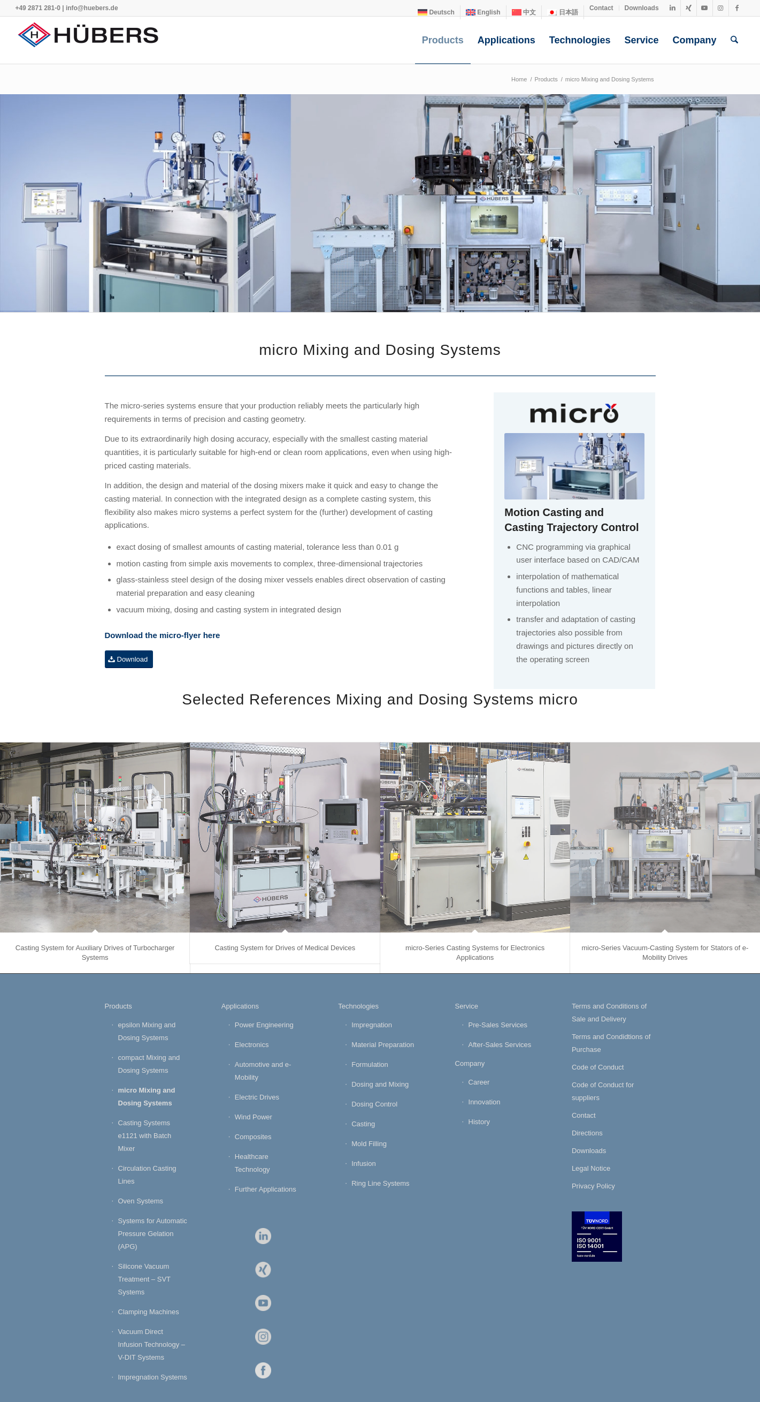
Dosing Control (374, 1104)
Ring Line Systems (380, 1183)
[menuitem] (436, 12)
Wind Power (253, 1117)
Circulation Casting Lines (147, 1174)
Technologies (358, 1006)
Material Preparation (382, 1045)
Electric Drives (257, 1097)
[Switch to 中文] (524, 12)
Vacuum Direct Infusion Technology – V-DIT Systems (152, 1344)
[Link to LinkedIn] (672, 8)
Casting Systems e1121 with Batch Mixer (145, 1136)
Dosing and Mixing (380, 1084)
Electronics (252, 1045)
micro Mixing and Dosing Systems (146, 1096)
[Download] (129, 659)
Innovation (485, 1102)
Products (118, 1006)
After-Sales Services (500, 1045)
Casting (363, 1124)
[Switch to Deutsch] (436, 12)
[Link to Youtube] (704, 8)
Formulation (369, 1064)
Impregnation (371, 1025)
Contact (601, 8)
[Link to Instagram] (720, 8)
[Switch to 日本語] (562, 12)
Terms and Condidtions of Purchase (611, 1043)
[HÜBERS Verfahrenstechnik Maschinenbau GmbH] (95, 40)
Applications (240, 1006)
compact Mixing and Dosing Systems (149, 1064)
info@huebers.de (92, 8)
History (479, 1122)
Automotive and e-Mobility (263, 1070)
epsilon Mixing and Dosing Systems (147, 1031)
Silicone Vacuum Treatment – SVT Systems (144, 1279)
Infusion (363, 1164)
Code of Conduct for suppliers (603, 1091)
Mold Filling (369, 1144)
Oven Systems (141, 1201)
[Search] (734, 40)
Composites (253, 1137)
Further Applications (265, 1189)
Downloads (642, 8)
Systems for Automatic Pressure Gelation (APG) (152, 1234)
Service (466, 1006)
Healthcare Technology (252, 1163)
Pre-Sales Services (498, 1025)
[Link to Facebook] (737, 8)
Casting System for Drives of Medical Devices (284, 948)
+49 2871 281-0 (37, 8)
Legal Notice (591, 1168)
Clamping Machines (148, 1312)
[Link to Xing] (688, 8)
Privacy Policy (593, 1186)
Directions (587, 1133)
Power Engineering (264, 1025)
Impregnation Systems (152, 1377)
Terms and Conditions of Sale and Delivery (609, 1012)
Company (470, 1063)
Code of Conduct (598, 1067)
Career (479, 1082)
